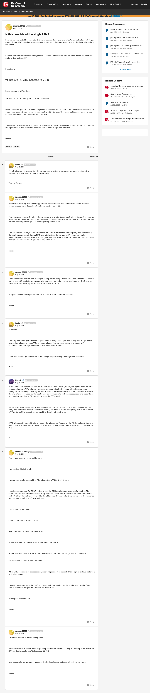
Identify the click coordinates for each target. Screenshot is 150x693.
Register (134, 4)
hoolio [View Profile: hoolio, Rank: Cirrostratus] (17, 164)
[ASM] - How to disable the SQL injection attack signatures (124, 37)
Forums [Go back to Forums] (15, 12)
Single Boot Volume (119, 102)
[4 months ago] (115, 32)
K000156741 (116, 16)
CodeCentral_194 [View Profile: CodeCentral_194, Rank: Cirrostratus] (129, 97)
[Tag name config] (8, 147)
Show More (125, 69)
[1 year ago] (115, 105)
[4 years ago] (115, 113)
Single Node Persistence (121, 94)
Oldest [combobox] (94, 157)
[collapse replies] (2, 164)
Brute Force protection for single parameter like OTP (124, 110)
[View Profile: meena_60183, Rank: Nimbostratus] (8, 27)
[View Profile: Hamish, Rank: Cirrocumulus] (11, 381)
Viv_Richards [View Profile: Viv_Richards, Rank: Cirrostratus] (127, 113)
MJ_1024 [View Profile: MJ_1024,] (126, 57)
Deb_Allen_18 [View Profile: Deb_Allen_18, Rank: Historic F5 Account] (127, 121)
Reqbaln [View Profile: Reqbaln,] (126, 32)
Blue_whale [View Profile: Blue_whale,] (127, 40)
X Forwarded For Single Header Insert (127, 119)
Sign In (144, 4)
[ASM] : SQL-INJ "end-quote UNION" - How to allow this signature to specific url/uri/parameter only (127, 46)
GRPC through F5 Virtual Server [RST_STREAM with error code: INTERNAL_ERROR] (124, 29)
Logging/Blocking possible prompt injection (125, 86)
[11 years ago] (115, 97)
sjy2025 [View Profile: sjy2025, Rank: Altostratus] (125, 105)
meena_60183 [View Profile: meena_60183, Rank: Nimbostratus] (19, 26)
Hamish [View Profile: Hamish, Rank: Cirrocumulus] (18, 380)
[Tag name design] (16, 147)
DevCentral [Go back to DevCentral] (6, 12)
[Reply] (90, 147)
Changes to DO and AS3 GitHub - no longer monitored (126, 54)
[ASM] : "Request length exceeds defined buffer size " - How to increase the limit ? (127, 62)
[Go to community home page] (14, 4)
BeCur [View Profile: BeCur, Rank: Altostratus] (125, 89)
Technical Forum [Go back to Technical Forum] (27, 12)
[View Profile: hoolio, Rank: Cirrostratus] (11, 165)
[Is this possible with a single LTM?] (19, 167)
